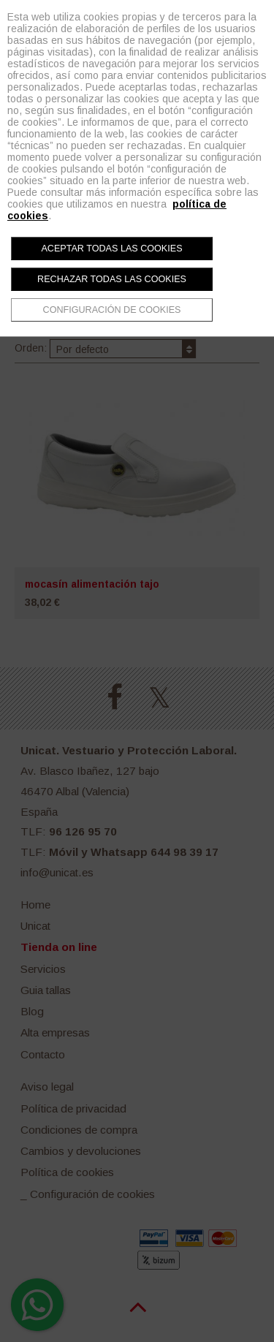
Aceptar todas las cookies (111, 248)
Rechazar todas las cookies (111, 279)
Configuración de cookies (112, 310)
